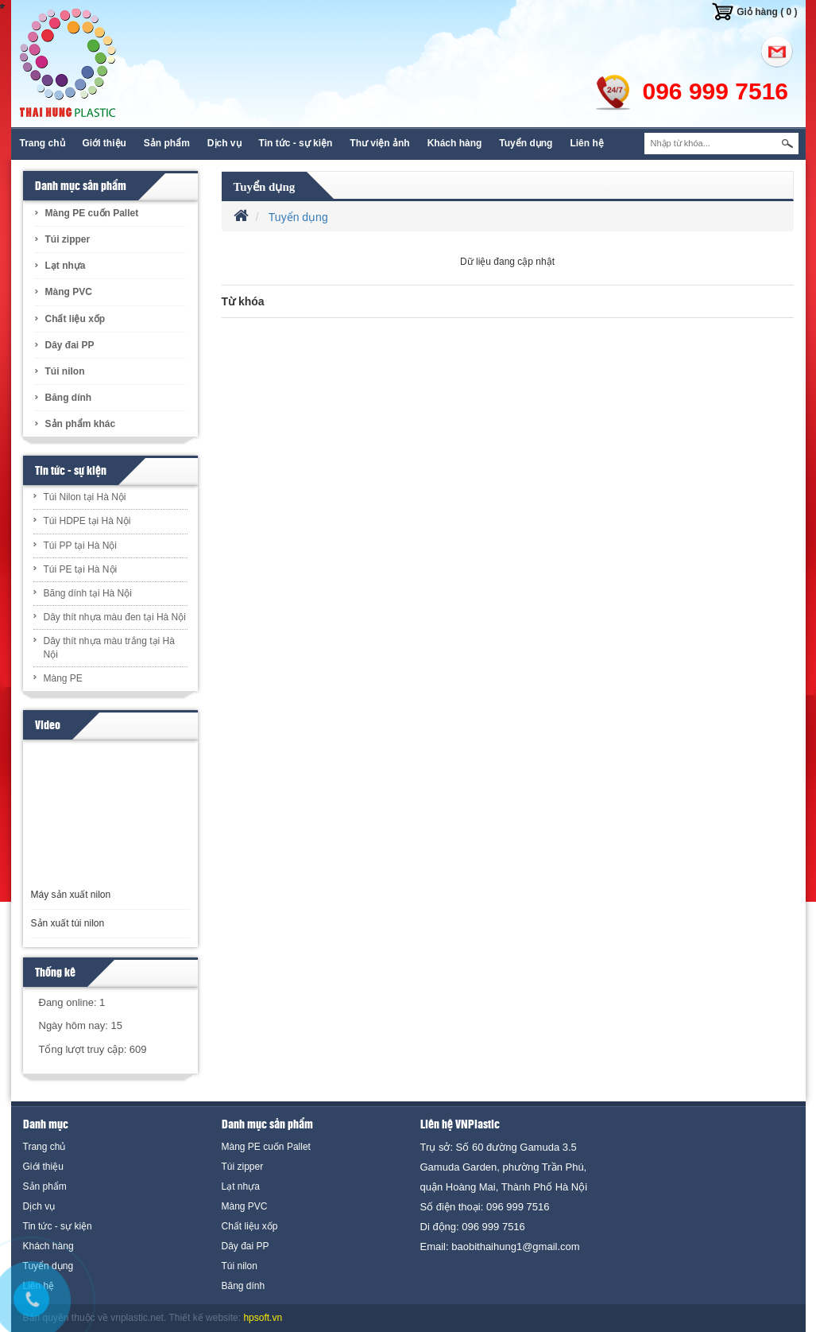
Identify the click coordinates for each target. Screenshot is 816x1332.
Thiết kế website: (204, 1317)
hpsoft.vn (262, 1317)
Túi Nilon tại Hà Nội (85, 497)
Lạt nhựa (65, 265)
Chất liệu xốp (75, 318)
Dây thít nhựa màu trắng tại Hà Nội (109, 647)
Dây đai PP (70, 345)
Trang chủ (42, 143)
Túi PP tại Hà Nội (80, 545)
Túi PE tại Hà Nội (81, 569)
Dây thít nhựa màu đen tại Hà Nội (115, 617)
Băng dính (68, 397)
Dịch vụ (224, 143)
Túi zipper (68, 239)
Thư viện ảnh (379, 143)
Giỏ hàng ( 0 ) (767, 11)
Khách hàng (454, 143)
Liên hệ (586, 143)
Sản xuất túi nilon (68, 923)
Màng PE (63, 678)
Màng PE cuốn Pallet (92, 213)
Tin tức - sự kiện (296, 143)
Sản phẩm (167, 143)
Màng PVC (68, 291)
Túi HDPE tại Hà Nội (87, 520)
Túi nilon (65, 371)
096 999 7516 (716, 91)
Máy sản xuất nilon (71, 894)
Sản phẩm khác (80, 423)
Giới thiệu (104, 143)
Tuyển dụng (525, 143)
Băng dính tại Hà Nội (88, 593)
